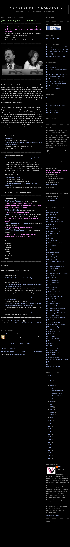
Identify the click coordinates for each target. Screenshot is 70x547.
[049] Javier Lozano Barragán (55, 296)
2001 (50, 428)
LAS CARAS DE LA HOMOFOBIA (35, 8)
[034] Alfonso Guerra (52, 282)
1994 (50, 442)
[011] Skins (49, 236)
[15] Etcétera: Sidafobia (53, 88)
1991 (50, 447)
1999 (50, 434)
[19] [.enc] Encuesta (52, 110)
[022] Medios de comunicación (55, 261)
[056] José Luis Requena (53, 306)
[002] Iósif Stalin (51, 215)
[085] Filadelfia (50, 336)
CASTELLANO (52, 198)
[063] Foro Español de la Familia (56, 313)
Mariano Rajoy (6, 324)
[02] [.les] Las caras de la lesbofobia (57, 49)
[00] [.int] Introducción (52, 38)
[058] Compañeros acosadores (55, 308)
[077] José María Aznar (53, 331)
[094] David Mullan (51, 350)
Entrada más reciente (7, 351)
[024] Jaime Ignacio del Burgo (55, 266)
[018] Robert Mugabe (52, 252)
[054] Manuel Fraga (52, 301)
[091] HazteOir (50, 343)
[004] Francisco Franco (53, 219)
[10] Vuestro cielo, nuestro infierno (56, 74)
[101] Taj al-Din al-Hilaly (53, 366)
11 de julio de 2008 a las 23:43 (18, 343)
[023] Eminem (50, 264)
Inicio (23, 351)
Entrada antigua (38, 351)
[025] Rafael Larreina (52, 268)
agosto (52, 401)
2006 (50, 380)
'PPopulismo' (9, 138)
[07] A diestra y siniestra (53, 67)
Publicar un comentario (8, 348)
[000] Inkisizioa (50, 210)
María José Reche (11, 334)
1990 (50, 450)
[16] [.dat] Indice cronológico (54, 97)
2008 (50, 378)
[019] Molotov (50, 254)
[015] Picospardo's (51, 245)
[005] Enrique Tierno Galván (54, 221)
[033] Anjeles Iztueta (52, 280)
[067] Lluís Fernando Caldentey (55, 317)
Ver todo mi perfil (52, 515)
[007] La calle (50, 226)
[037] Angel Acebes (52, 287)
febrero (52, 415)
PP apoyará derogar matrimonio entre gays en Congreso (23, 312)
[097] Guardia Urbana (52, 357)
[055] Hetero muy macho (53, 303)
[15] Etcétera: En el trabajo (54, 86)
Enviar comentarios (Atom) (17, 355)
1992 (50, 445)
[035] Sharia (50, 285)
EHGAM (60, 466)
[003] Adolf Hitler (51, 217)
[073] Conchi (50, 329)
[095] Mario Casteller (52, 352)
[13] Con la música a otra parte (55, 81)
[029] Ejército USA (51, 275)
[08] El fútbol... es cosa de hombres (56, 69)
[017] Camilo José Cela (53, 250)
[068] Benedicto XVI (52, 320)
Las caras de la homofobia (33, 322)
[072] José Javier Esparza (54, 327)
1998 (50, 436)
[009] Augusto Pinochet (53, 231)
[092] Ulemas (50, 345)
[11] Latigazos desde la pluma (55, 76)
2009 (50, 375)
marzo (52, 412)
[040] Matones (50, 289)
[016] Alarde (49, 247)
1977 (50, 458)
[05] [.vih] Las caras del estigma (55, 56)
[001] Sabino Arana (52, 212)
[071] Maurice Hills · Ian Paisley (55, 324)
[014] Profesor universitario (54, 243)
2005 (50, 420)
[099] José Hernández (52, 362)
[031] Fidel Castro (51, 278)
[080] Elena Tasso (51, 334)
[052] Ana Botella (51, 299)
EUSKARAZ (51, 200)
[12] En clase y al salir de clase (55, 79)
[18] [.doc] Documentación (54, 108)
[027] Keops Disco (51, 271)
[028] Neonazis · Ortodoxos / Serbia (57, 273)
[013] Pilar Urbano (51, 240)
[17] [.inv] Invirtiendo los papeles (55, 105)
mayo (52, 409)
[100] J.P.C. (49, 364)
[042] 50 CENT (50, 294)
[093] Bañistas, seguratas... (54, 348)
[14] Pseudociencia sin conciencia (56, 83)
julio (51, 404)
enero (52, 417)
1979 (50, 455)
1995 (50, 439)
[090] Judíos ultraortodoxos (54, 341)
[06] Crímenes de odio (53, 65)
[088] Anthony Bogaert (53, 338)
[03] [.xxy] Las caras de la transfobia (57, 51)
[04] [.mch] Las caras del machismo (56, 54)
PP (28, 324)
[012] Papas (49, 238)
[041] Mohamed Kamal (53, 292)
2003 (50, 426)
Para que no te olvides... (12, 177)
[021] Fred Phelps (51, 259)
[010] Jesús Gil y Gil (52, 233)
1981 (50, 453)
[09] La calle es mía (52, 72)
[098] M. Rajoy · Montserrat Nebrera (57, 359)
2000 (50, 431)
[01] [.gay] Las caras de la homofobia (57, 47)
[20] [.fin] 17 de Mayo (52, 112)
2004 (50, 423)
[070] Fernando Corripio (53, 322)
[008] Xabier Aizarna (52, 228)
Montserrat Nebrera (19, 324)
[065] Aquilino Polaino (52, 315)
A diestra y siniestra (16, 322)
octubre (52, 385)
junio (51, 407)
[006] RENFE (50, 224)
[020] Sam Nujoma (51, 257)
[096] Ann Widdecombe (53, 355)
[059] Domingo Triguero (53, 310)
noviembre (53, 383)
